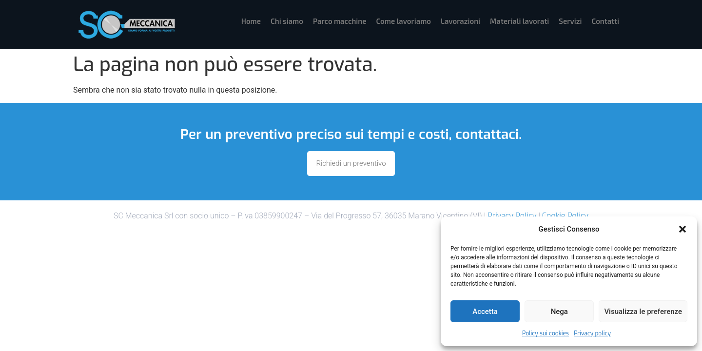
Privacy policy (592, 333)
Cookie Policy (565, 216)
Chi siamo (287, 21)
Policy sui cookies (545, 333)
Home (251, 21)
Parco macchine (339, 21)
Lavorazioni (460, 21)
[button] (682, 229)
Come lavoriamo (403, 21)
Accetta (485, 311)
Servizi (570, 21)
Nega (559, 311)
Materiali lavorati (519, 21)
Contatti (605, 21)
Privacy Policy (512, 216)
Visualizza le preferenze (643, 311)
